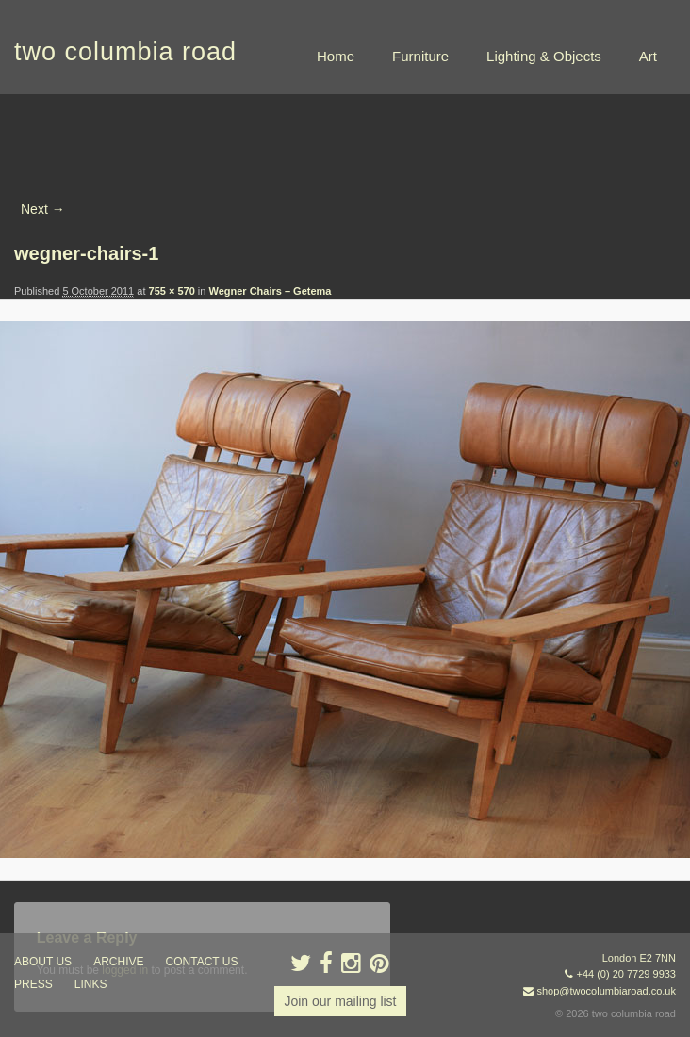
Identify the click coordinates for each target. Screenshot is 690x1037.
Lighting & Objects (543, 56)
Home (335, 56)
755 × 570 (172, 291)
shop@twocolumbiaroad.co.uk (606, 990)
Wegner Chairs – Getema (269, 291)
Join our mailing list (340, 1001)
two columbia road (125, 52)
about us (43, 961)
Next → (43, 209)
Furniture (420, 56)
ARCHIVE (118, 961)
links (90, 984)
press (33, 984)
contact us (202, 961)
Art (648, 56)
